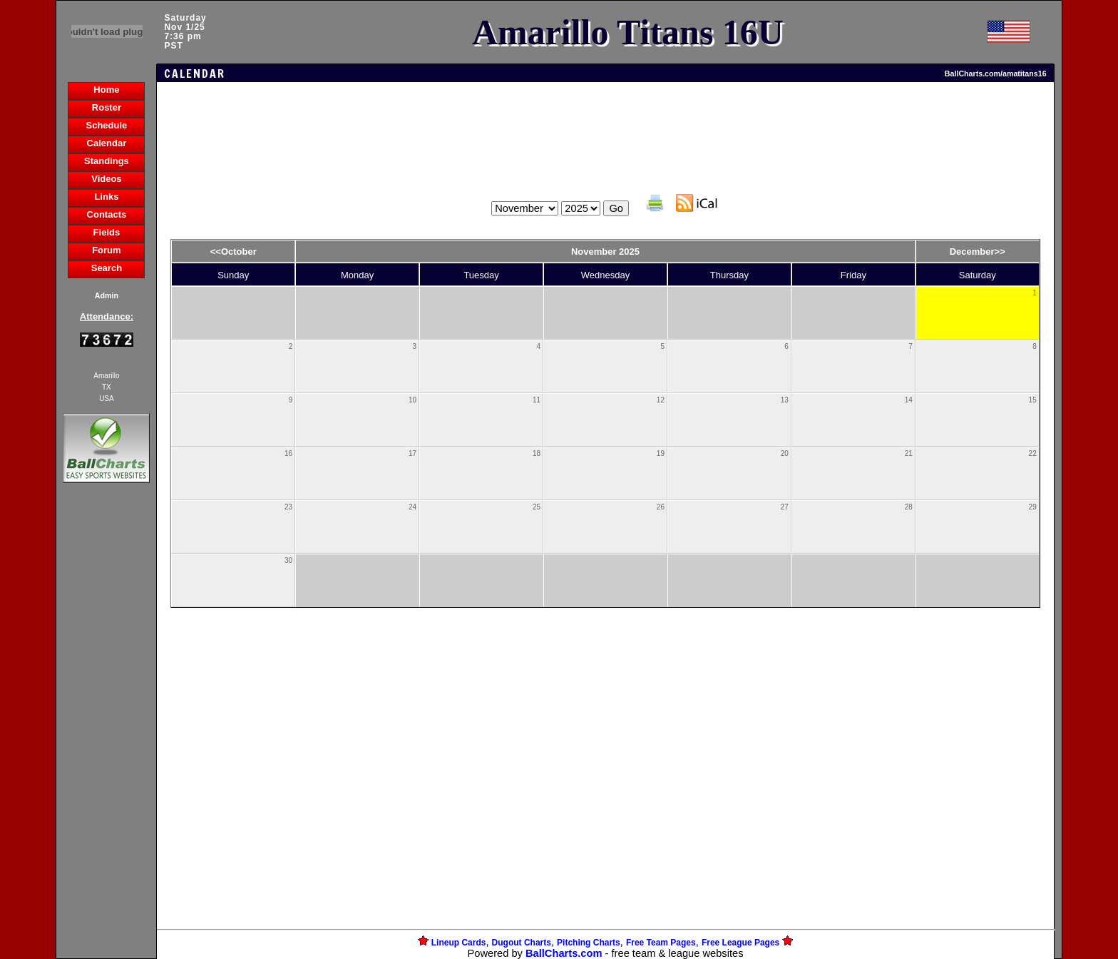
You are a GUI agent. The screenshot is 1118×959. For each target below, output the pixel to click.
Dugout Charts (521, 943)
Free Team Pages (661, 943)
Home (106, 89)
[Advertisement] (106, 732)
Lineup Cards (458, 943)
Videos (106, 178)
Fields (106, 232)
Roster (106, 107)
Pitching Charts (588, 943)
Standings (106, 161)
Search (106, 268)
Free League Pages (740, 943)
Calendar (107, 143)
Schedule (107, 125)
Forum (106, 250)
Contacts (107, 214)
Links (106, 196)
